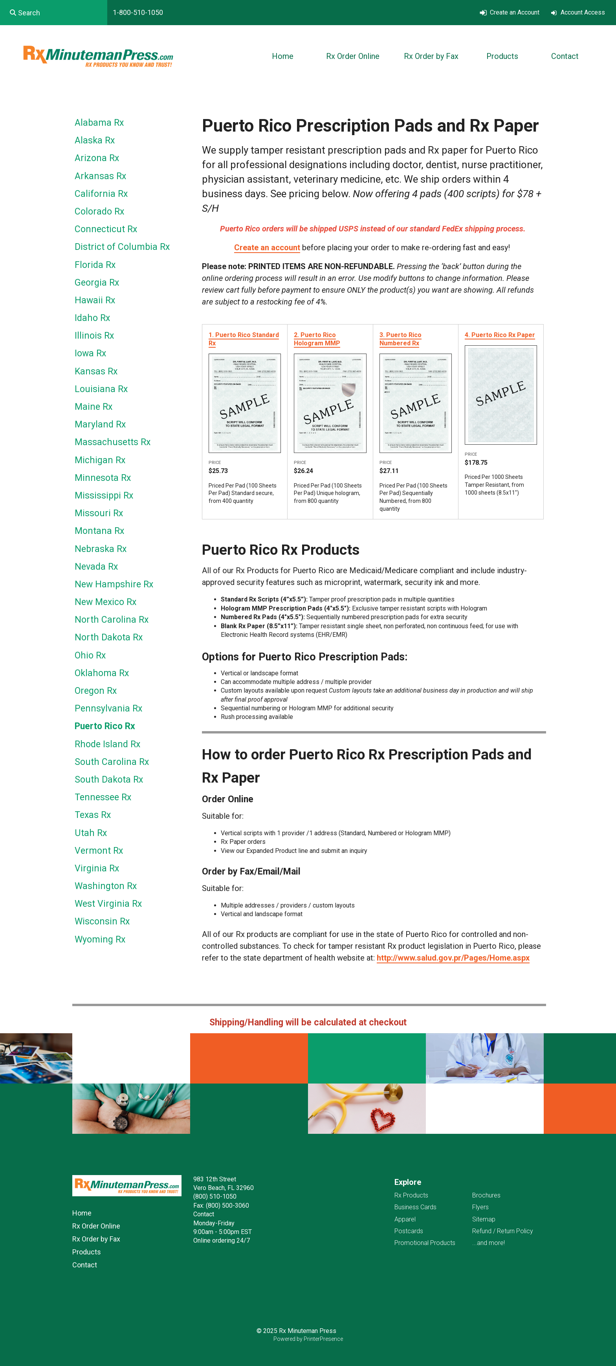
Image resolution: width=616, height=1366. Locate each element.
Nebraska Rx (100, 549)
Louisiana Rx (101, 389)
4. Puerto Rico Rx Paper (500, 335)
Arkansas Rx (100, 176)
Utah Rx (91, 833)
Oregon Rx (96, 691)
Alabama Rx (99, 122)
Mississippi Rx (104, 495)
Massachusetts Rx (112, 442)
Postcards (408, 1231)
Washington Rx (106, 886)
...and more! (488, 1243)
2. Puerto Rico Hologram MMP (317, 339)
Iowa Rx (90, 353)
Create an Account (514, 12)
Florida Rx (95, 265)
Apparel (405, 1219)
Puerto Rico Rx (105, 726)
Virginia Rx (97, 868)
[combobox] (54, 13)
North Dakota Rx (109, 637)
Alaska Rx (95, 140)
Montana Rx (99, 531)
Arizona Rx (97, 158)
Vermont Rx (99, 850)
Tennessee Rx (103, 797)
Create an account (267, 247)
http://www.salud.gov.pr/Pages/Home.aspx (453, 958)
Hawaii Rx (95, 300)
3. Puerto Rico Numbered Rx (401, 339)
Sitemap (483, 1219)
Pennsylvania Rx (108, 708)
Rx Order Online (353, 56)
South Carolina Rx (112, 762)
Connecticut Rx (106, 229)
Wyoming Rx (100, 939)
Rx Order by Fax (431, 56)
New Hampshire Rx (114, 584)
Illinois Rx (94, 335)
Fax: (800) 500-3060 (221, 1205)
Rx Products (411, 1195)
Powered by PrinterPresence (308, 1339)
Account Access (583, 12)
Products (502, 56)
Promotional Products (424, 1243)
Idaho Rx (92, 318)
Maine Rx (93, 407)
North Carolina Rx (111, 619)
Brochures (486, 1195)
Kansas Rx (96, 371)
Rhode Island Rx (107, 744)
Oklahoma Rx (102, 673)
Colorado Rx (99, 211)
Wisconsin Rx (102, 921)
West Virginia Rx (108, 903)
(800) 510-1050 (214, 1196)
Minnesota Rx (103, 478)
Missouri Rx (99, 513)
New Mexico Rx (105, 602)
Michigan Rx (100, 460)
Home (282, 56)
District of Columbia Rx (122, 247)
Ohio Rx (90, 655)
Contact (565, 56)
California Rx (101, 194)
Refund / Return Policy (502, 1231)
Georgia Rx (97, 282)
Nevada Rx (96, 566)
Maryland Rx (100, 424)
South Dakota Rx (109, 779)
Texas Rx (93, 815)
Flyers (480, 1207)
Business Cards (415, 1207)
